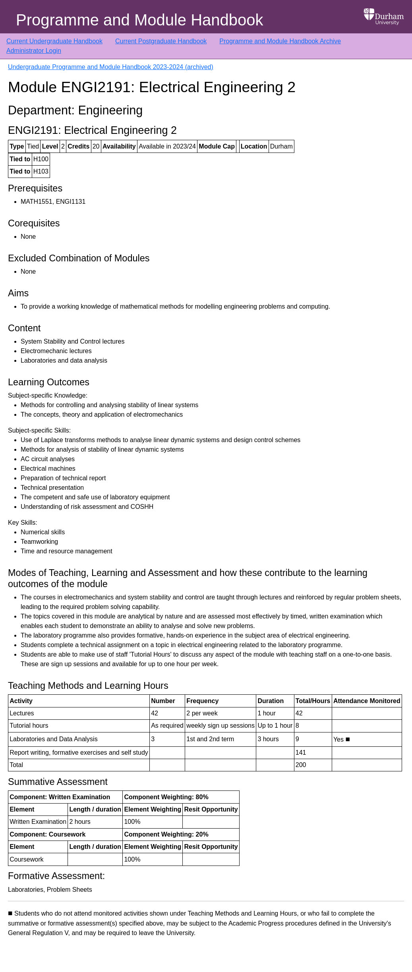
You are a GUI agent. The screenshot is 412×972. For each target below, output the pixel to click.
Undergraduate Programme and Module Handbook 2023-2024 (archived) (110, 67)
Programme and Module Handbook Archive (280, 41)
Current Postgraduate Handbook (161, 41)
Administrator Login (33, 50)
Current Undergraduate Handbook (54, 41)
